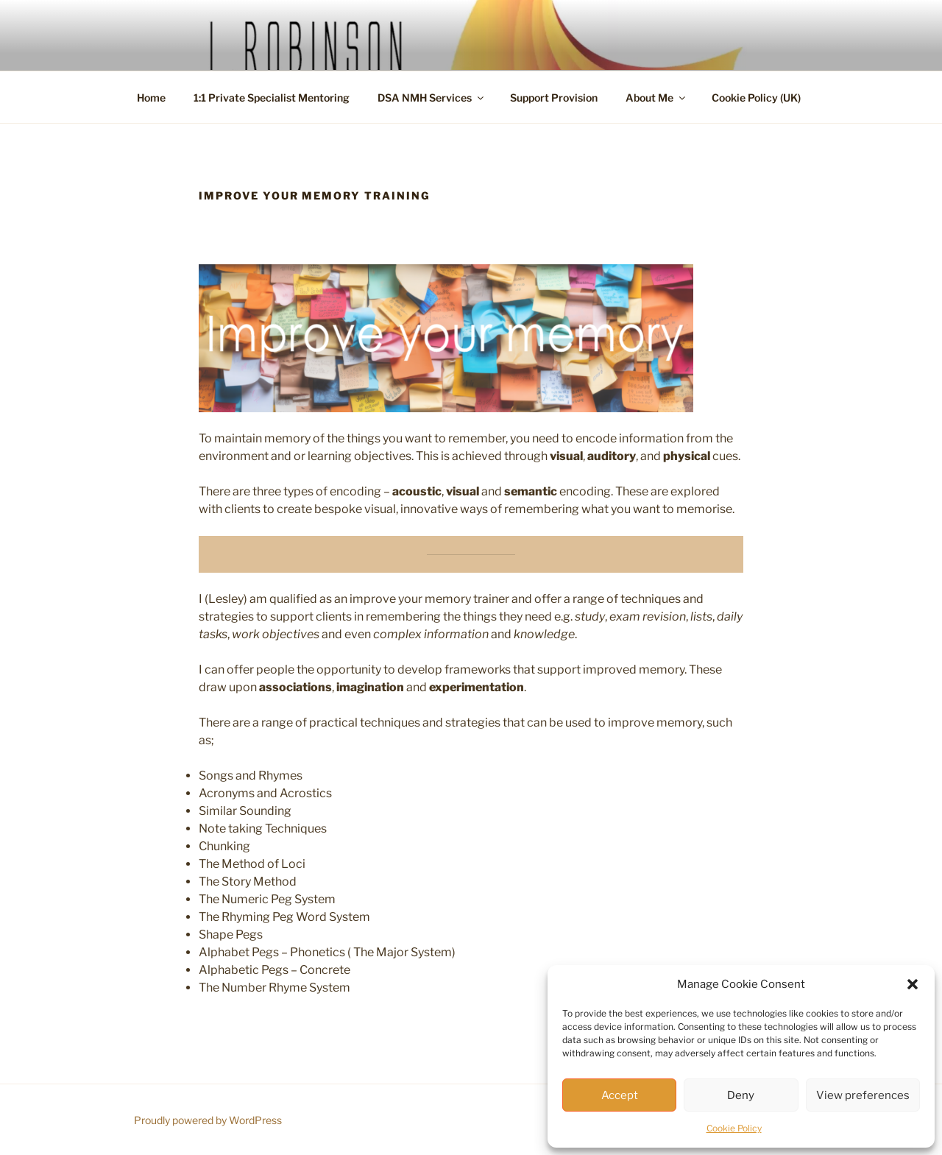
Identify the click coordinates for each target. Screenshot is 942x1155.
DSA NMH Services (432, 97)
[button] (912, 984)
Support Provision (554, 97)
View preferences (863, 1095)
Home (151, 97)
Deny (740, 1095)
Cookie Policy (734, 1128)
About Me (656, 97)
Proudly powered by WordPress (208, 1120)
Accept (619, 1095)
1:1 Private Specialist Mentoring (272, 97)
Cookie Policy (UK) (756, 97)
